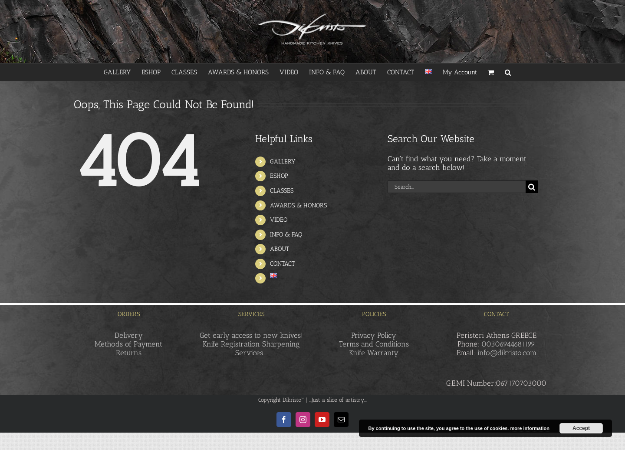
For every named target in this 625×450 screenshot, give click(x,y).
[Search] (532, 186)
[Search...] (457, 186)
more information (529, 428)
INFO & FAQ (286, 234)
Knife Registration (231, 344)
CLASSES (281, 190)
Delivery (129, 335)
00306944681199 (508, 344)
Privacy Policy (373, 335)
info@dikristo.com (506, 352)
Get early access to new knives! (251, 335)
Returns (128, 352)
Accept (581, 428)
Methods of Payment (128, 344)
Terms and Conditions (374, 344)
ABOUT (279, 249)
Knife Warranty (373, 352)
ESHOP (279, 176)
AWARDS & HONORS (298, 205)
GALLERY (283, 161)
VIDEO (278, 219)
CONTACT (282, 263)
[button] (508, 72)
